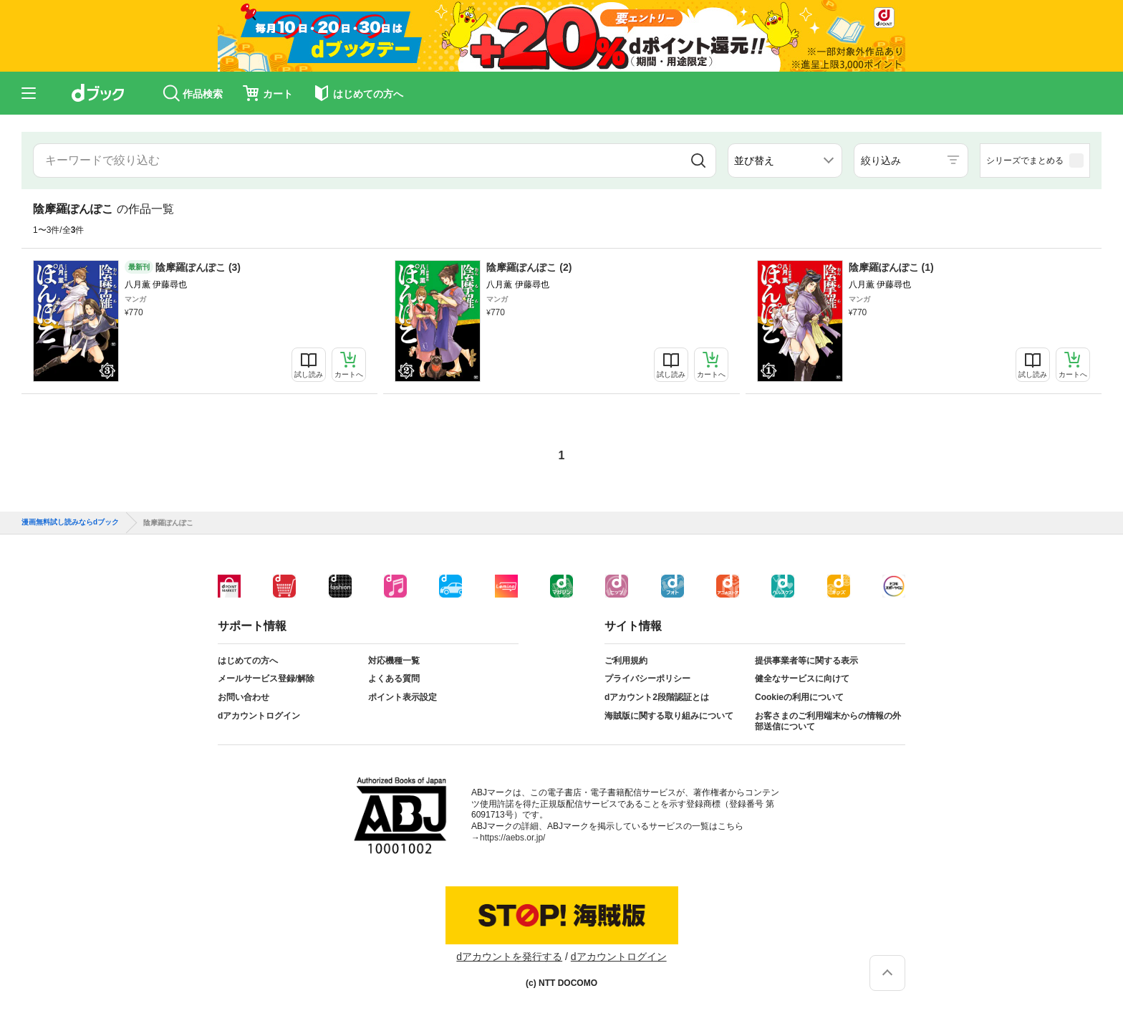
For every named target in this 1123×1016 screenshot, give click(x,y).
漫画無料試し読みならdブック (70, 522)
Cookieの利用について (799, 697)
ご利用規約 (625, 661)
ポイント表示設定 (402, 697)
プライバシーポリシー (647, 679)
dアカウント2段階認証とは (656, 697)
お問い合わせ (243, 697)
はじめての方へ (248, 661)
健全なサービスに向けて (802, 679)
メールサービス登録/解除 (266, 679)
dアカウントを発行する (509, 956)
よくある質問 (394, 679)
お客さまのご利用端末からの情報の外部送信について (828, 721)
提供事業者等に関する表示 (806, 661)
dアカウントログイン (259, 716)
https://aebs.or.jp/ (512, 838)
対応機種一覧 (394, 661)
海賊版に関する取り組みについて (668, 716)
